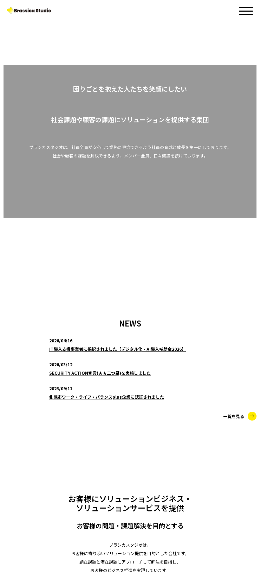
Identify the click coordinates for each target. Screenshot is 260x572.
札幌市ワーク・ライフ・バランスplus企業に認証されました (106, 145)
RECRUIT (19, 531)
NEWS (15, 392)
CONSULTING (38, 420)
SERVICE (18, 407)
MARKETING (37, 488)
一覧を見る (239, 164)
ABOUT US (21, 502)
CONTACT (20, 516)
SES (27, 437)
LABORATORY (39, 454)
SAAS (29, 471)
